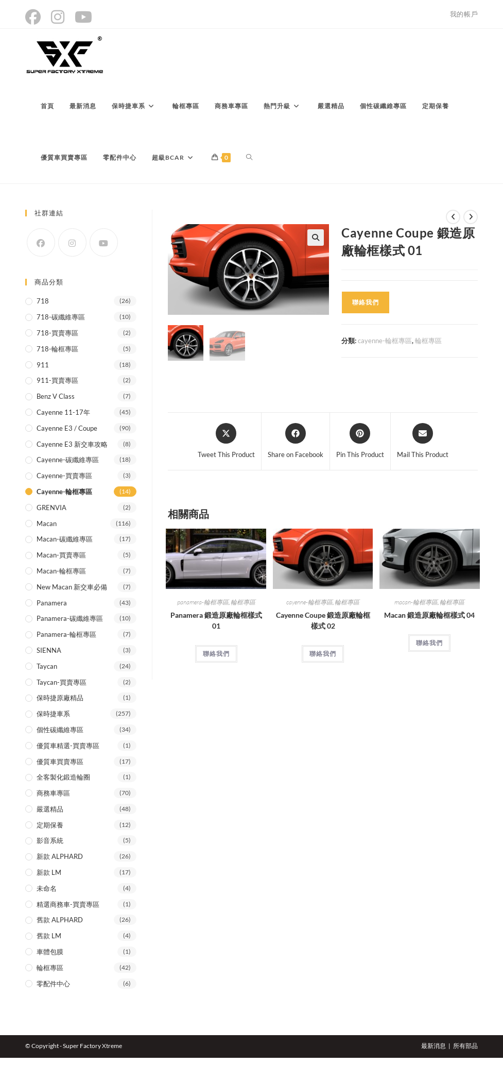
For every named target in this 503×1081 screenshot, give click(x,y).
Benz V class (56, 396)
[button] (315, 237)
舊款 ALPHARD (60, 920)
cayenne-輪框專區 (385, 340)
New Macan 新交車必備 (72, 587)
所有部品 (465, 1046)
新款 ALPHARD (60, 856)
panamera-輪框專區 (203, 602)
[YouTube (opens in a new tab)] (83, 17)
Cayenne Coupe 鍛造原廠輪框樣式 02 (323, 620)
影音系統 (50, 840)
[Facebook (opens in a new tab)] (35, 17)
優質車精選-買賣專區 (68, 745)
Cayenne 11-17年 (63, 412)
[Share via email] (422, 441)
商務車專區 (53, 793)
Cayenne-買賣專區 (64, 475)
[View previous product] (453, 217)
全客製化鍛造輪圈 (63, 777)
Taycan (47, 666)
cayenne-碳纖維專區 (68, 459)
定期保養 (50, 825)
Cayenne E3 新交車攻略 (72, 444)
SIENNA (49, 650)
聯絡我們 (365, 302)
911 (43, 365)
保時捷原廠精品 (60, 698)
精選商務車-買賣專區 (68, 904)
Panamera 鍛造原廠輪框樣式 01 (216, 620)
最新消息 (433, 1046)
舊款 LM (49, 936)
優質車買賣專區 (60, 761)
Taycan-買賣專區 (61, 682)
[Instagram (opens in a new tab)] (58, 17)
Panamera (52, 603)
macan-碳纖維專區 (65, 539)
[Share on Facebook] (295, 441)
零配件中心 (53, 983)
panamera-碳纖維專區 (70, 618)
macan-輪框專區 (416, 602)
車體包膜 (50, 952)
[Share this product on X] (226, 441)
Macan (47, 523)
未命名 (47, 888)
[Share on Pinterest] (360, 441)
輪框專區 (428, 340)
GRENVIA (51, 507)
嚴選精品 (50, 809)
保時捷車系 (53, 714)
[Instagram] (72, 242)
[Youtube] (104, 242)
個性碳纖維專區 (60, 729)
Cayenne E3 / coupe (67, 428)
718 (43, 301)
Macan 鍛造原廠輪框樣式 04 (429, 615)
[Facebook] (41, 242)
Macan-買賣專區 (61, 555)
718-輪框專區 (57, 349)
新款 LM (49, 872)
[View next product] (470, 217)
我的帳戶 (464, 14)
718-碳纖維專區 (61, 317)
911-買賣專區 (57, 380)
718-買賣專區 (57, 333)
